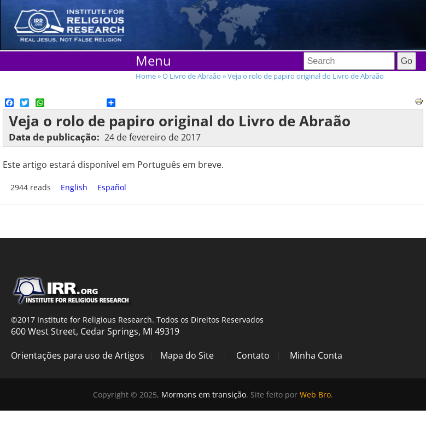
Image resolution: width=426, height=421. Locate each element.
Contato (253, 355)
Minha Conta (316, 355)
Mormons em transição (203, 394)
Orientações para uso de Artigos (77, 355)
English (74, 187)
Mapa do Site (187, 355)
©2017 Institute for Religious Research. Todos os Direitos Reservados (137, 319)
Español (111, 187)
